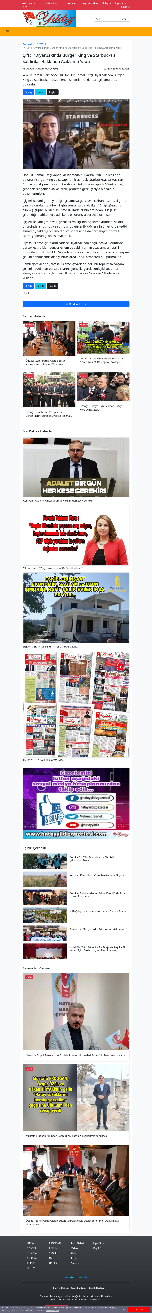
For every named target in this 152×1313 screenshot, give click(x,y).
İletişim (65, 1287)
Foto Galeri (77, 1243)
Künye (56, 1287)
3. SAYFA (32, 1253)
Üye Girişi (98, 1243)
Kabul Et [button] (139, 1309)
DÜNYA (31, 1268)
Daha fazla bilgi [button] (52, 1311)
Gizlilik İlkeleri (96, 1287)
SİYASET (41, 44)
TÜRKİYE (32, 1263)
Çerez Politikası (79, 1287)
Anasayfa (28, 44)
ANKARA (32, 1258)
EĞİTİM (53, 1248)
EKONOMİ (55, 1243)
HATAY (30, 1243)
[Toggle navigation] (7, 32)
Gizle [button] (124, 1309)
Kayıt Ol (97, 1248)
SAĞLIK (53, 1253)
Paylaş (28, 92)
